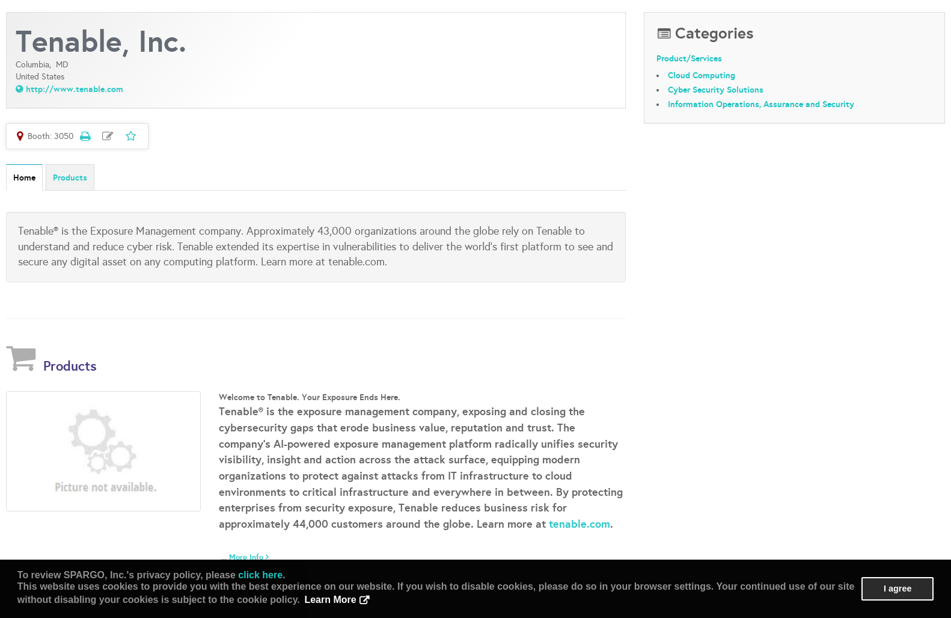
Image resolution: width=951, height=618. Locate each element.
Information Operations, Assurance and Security (761, 104)
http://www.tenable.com (74, 89)
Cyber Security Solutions (715, 89)
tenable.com (579, 524)
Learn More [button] (330, 600)
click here (260, 575)
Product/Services (689, 58)
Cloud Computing (701, 75)
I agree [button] (897, 588)
